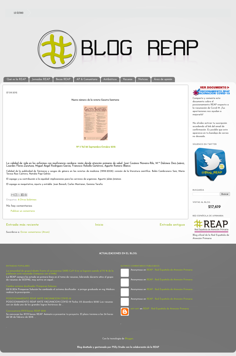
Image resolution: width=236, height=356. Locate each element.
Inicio (99, 224)
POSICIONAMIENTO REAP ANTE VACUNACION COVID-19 (38, 299)
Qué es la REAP (16, 79)
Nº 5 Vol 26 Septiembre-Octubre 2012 (95, 147)
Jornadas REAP (41, 79)
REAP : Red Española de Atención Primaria (169, 270)
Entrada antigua (172, 224)
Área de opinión (163, 79)
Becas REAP (63, 79)
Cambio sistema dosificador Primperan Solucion (31, 286)
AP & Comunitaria (87, 79)
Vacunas (127, 79)
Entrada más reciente (22, 224)
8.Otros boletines (27, 200)
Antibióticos (110, 79)
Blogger (129, 339)
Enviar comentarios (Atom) (34, 232)
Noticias (143, 79)
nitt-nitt (135, 309)
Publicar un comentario (23, 211)
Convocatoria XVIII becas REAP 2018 (26, 311)
